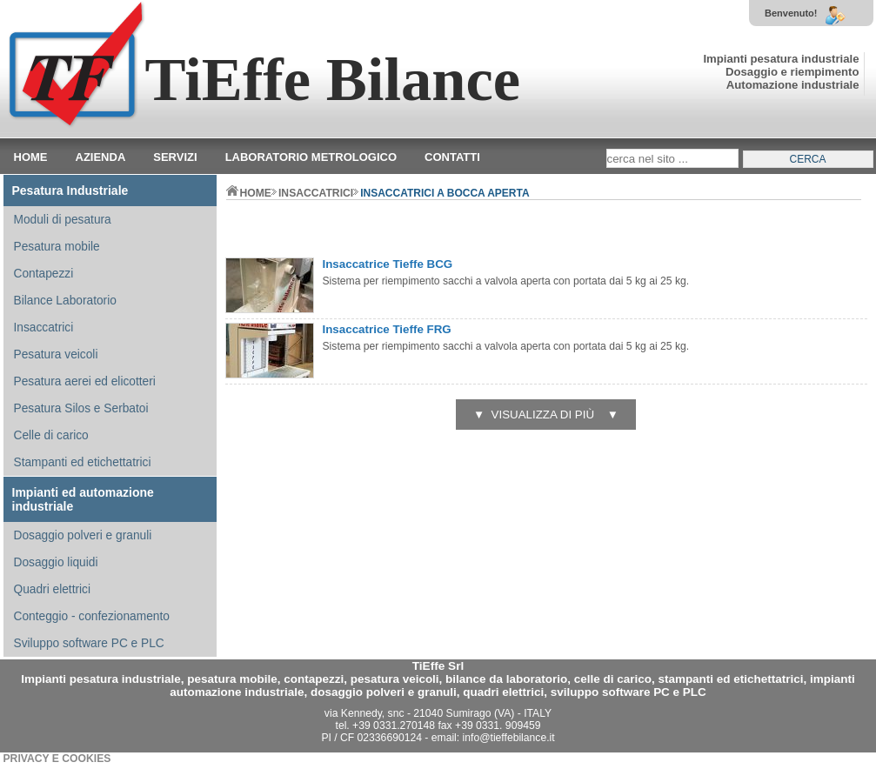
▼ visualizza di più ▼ (546, 414)
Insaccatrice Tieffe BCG (388, 264)
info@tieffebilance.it (509, 738)
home (248, 193)
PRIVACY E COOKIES (57, 758)
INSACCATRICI (315, 193)
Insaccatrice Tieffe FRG (387, 329)
